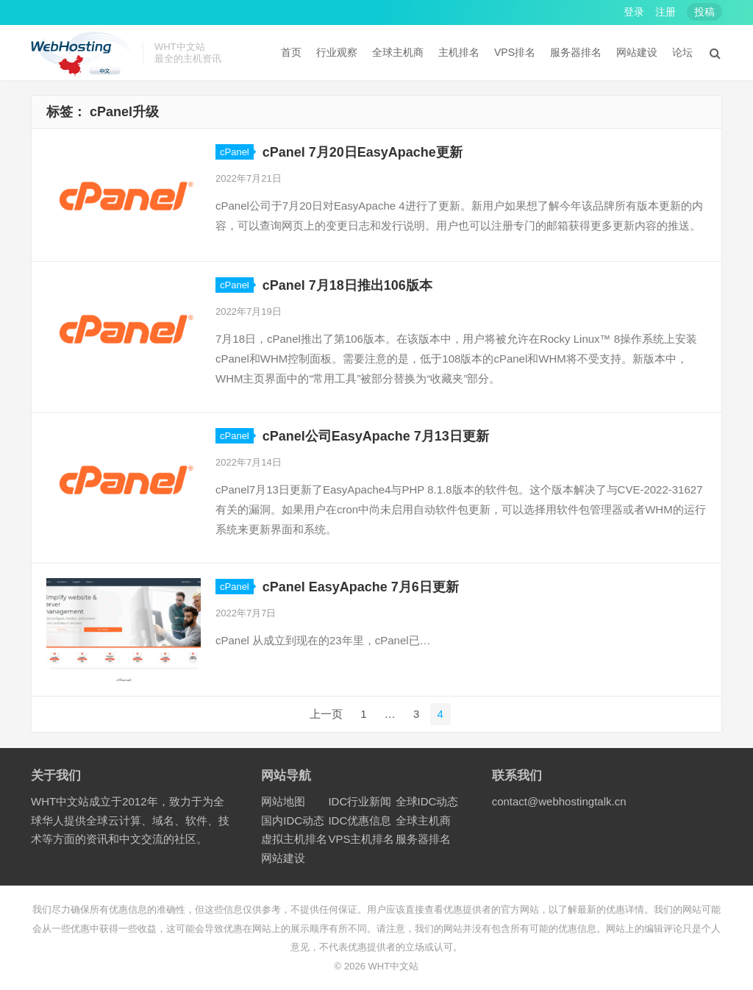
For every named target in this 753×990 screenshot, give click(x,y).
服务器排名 (576, 52)
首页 (291, 52)
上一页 (326, 714)
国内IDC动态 (292, 820)
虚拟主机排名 (294, 839)
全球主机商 (398, 52)
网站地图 (283, 801)
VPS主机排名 (361, 839)
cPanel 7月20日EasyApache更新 (363, 152)
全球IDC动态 (427, 801)
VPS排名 (514, 52)
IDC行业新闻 (359, 801)
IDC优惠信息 (359, 820)
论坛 (682, 52)
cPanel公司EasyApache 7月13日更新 (376, 436)
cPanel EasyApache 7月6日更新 (361, 587)
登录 (634, 12)
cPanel (234, 151)
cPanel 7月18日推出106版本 (347, 285)
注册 (665, 12)
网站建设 (636, 52)
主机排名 (458, 52)
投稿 (704, 12)
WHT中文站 (393, 966)
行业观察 (336, 52)
